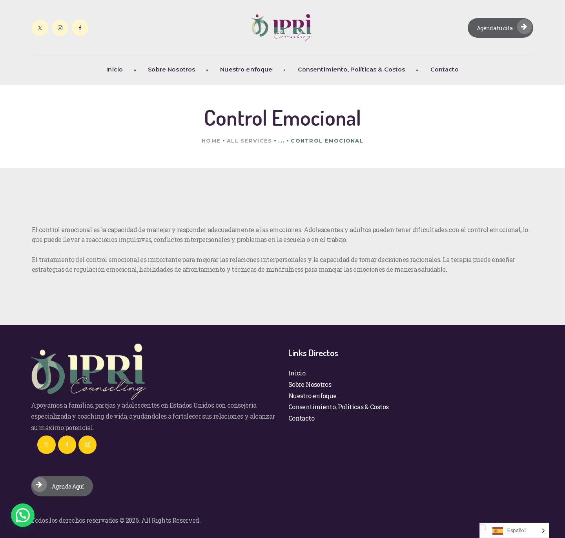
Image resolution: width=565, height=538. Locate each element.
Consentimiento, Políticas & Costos (338, 407)
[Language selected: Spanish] (514, 530)
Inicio (296, 373)
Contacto (301, 418)
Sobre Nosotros (309, 384)
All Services (249, 140)
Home (211, 140)
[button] (23, 515)
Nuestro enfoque (312, 396)
